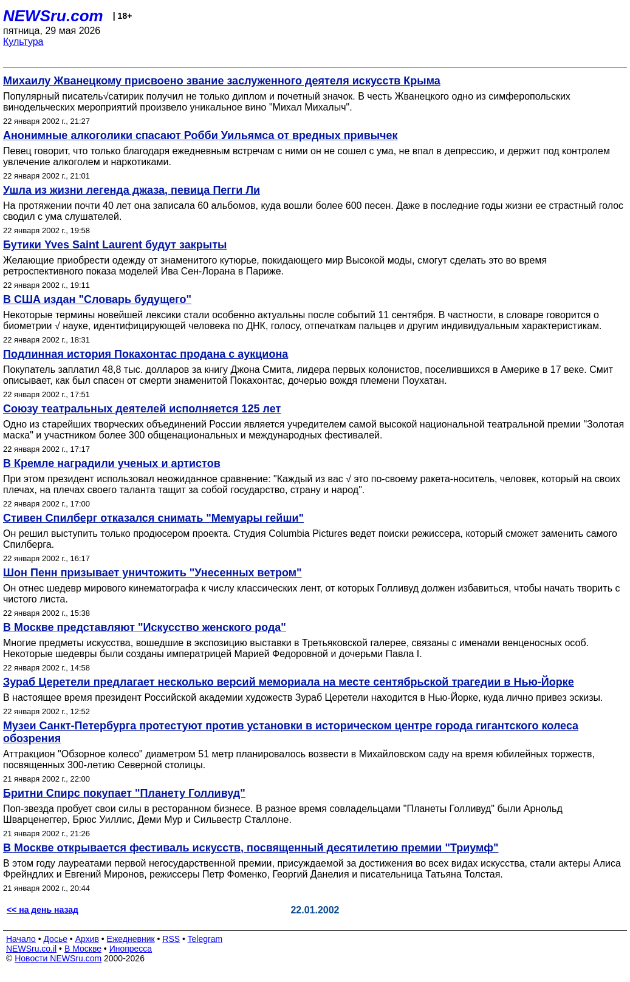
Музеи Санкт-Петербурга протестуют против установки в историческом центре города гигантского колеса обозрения (290, 732)
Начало (21, 939)
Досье (55, 939)
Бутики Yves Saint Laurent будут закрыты (115, 245)
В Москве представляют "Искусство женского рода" (144, 627)
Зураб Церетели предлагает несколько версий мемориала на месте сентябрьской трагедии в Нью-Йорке (288, 682)
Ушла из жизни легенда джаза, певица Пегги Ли (131, 190)
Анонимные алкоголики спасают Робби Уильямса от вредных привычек (200, 135)
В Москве (82, 948)
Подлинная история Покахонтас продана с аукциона (145, 354)
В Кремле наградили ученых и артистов (112, 463)
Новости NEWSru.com (58, 958)
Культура (23, 41)
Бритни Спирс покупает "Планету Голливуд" (124, 793)
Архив (87, 939)
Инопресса (130, 948)
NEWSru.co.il (31, 948)
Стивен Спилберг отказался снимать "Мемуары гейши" (153, 518)
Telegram (205, 939)
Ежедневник (131, 939)
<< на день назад (42, 910)
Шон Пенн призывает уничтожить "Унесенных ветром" (152, 573)
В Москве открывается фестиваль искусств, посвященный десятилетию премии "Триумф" (250, 848)
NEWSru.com (53, 16)
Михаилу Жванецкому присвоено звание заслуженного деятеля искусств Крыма (221, 81)
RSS (171, 939)
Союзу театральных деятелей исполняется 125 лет (142, 409)
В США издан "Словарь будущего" (97, 299)
